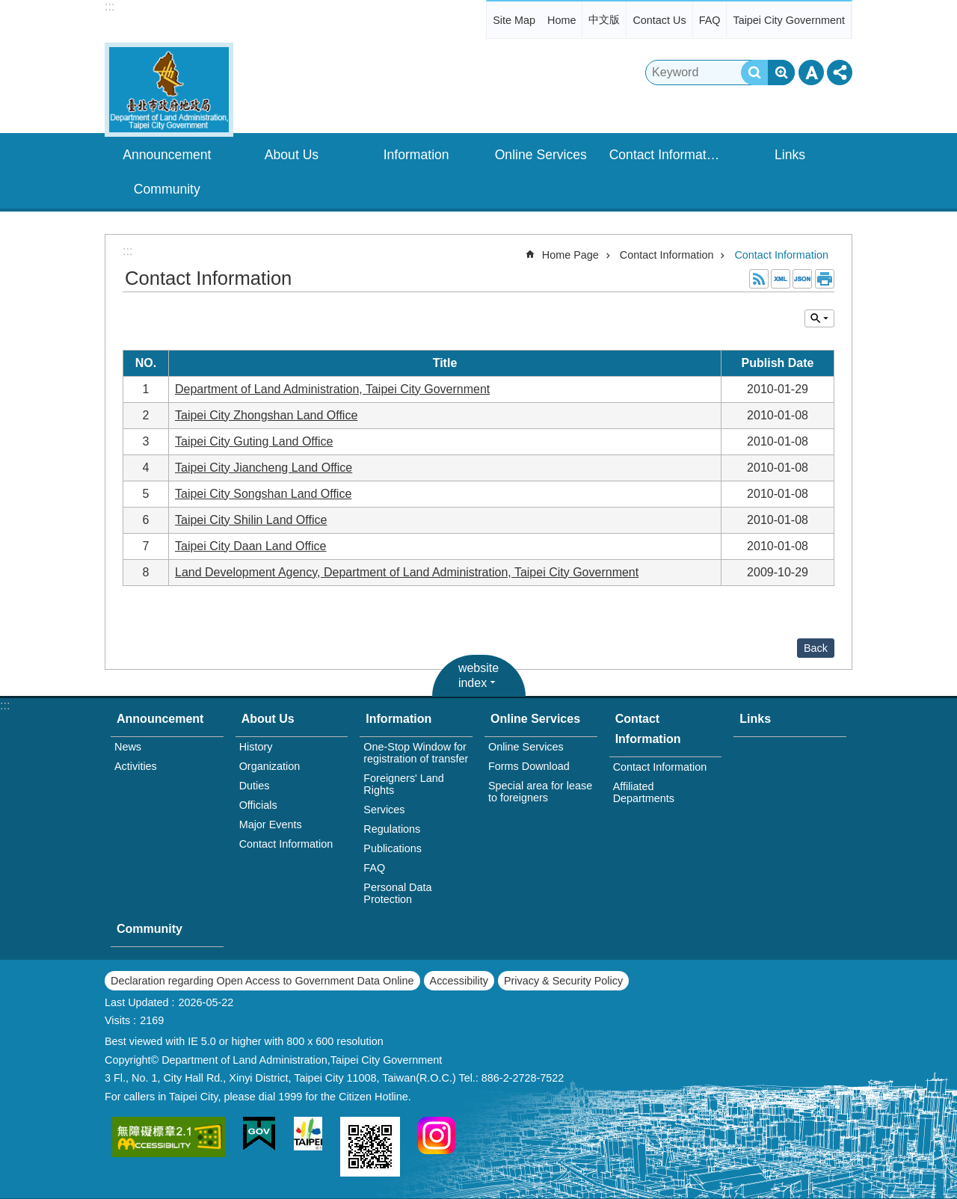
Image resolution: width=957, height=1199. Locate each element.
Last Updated (137, 1002)
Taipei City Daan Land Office (250, 546)
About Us (292, 154)
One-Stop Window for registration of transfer (415, 753)
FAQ (710, 20)
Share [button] (839, 72)
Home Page (570, 255)
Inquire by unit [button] (819, 318)
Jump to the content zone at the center (7, 7)
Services (383, 810)
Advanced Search (781, 72)
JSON (802, 279)
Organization (270, 766)
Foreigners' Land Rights (403, 784)
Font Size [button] (811, 72)
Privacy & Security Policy (563, 981)
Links (790, 154)
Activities (135, 766)
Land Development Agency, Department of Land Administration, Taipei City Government (406, 572)
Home (561, 20)
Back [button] (816, 648)
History (256, 747)
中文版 (604, 19)
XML (780, 279)
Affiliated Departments (643, 792)
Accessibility (459, 981)
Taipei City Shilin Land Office (251, 520)
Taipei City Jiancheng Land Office (263, 467)
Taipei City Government (789, 20)
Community (167, 189)
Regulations (391, 829)
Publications (392, 848)
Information (416, 154)
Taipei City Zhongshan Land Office (266, 415)
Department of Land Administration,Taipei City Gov (169, 90)
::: (109, 6)
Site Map (514, 20)
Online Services (541, 154)
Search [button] (754, 72)
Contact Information (666, 154)
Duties (254, 786)
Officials (258, 805)
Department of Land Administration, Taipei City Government (332, 389)
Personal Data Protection (397, 893)
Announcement (167, 154)
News (127, 747)
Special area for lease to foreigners (540, 792)
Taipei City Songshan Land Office (263, 493)
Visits (117, 1020)
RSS (759, 279)
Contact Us (659, 20)
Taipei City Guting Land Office (254, 441)
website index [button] (478, 675)
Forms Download (529, 766)
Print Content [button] (824, 279)
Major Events (270, 824)
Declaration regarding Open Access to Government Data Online (262, 981)
